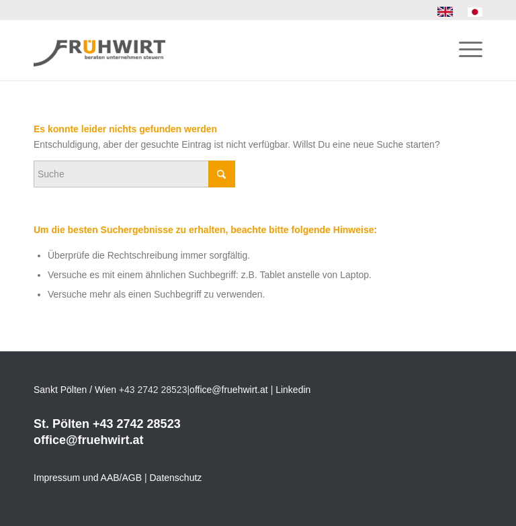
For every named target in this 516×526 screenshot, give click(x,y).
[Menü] (463, 49)
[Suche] (134, 174)
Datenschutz (176, 477)
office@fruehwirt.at (228, 389)
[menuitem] (445, 12)
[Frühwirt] (99, 49)
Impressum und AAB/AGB (88, 477)
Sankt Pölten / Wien (75, 389)
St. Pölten (61, 424)
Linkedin (292, 389)
